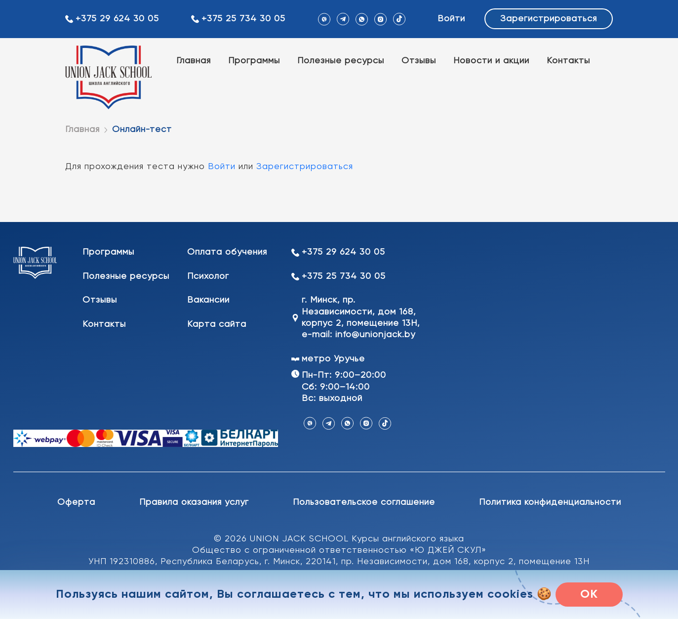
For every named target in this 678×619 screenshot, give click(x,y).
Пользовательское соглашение (364, 502)
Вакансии (208, 300)
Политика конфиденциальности (550, 502)
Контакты (568, 60)
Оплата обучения (227, 252)
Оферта (76, 502)
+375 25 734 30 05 (243, 18)
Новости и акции (491, 60)
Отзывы (418, 60)
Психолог (208, 276)
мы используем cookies (463, 594)
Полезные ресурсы (340, 60)
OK (589, 594)
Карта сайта (216, 324)
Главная (193, 60)
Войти (451, 18)
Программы (254, 60)
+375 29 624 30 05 (117, 18)
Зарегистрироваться (548, 18)
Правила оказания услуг (194, 502)
